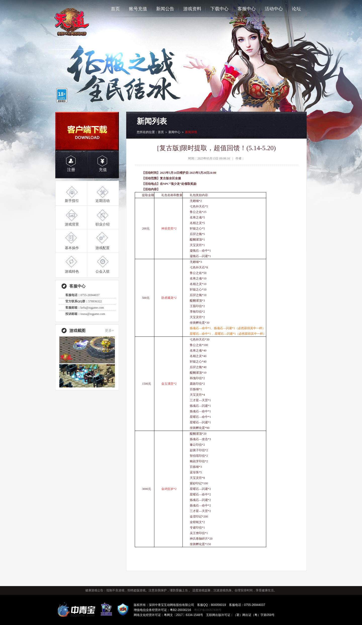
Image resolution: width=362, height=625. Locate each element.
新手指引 (72, 201)
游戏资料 (192, 8)
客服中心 (247, 8)
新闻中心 (174, 132)
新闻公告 (165, 8)
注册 (71, 169)
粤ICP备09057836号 (207, 610)
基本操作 (72, 248)
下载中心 (219, 8)
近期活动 (103, 201)
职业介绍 (103, 224)
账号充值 (138, 8)
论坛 (296, 8)
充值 (103, 169)
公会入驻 (103, 271)
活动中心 (274, 8)
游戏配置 (103, 248)
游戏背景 (72, 224)
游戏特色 (72, 271)
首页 (115, 8)
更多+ (109, 330)
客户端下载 (87, 131)
